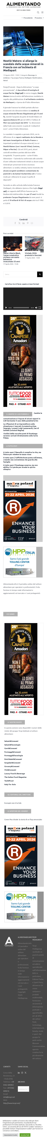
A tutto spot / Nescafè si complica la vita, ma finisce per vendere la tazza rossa (22, 453)
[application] (23, 299)
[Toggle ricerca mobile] (38, 12)
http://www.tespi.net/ (11, 1103)
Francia (21, 78)
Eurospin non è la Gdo (12, 803)
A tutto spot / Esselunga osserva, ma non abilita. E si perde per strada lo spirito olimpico (20, 467)
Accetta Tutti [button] (25, 1135)
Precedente (28, 18)
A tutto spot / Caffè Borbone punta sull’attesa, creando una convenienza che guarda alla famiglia (22, 459)
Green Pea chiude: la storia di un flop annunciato (23, 819)
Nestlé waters (37, 78)
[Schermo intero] (40, 308)
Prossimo (38, 18)
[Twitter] (25, 1073)
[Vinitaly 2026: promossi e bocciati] (34, 237)
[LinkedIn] (19, 1073)
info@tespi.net (9, 1097)
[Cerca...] (20, 274)
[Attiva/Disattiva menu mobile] (42, 12)
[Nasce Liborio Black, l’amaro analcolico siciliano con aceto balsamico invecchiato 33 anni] (12, 237)
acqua (16, 78)
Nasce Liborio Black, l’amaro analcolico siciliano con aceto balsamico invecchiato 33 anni (12, 257)
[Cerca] (40, 274)
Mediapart (28, 78)
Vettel (5, 80)
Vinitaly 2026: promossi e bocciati (33, 254)
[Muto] (36, 308)
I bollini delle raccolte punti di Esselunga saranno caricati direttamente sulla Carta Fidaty (20, 435)
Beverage (31, 75)
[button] (5, 250)
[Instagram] (22, 1073)
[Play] (6, 308)
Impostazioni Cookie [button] (10, 1135)
